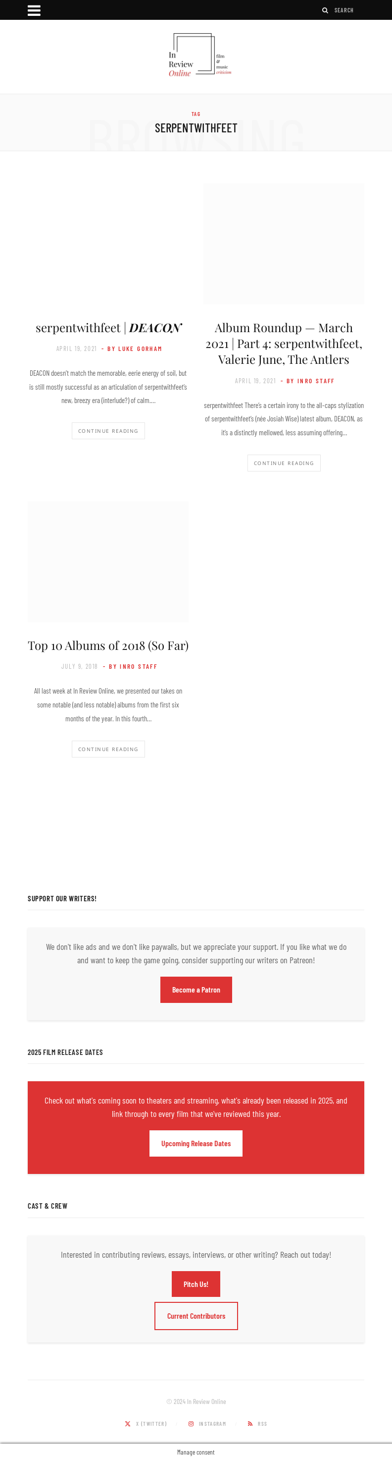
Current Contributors (196, 1315)
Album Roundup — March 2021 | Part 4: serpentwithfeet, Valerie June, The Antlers (283, 343)
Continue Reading (108, 430)
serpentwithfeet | (108, 327)
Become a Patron (196, 989)
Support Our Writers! (62, 898)
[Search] (325, 10)
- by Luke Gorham (131, 348)
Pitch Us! (196, 1283)
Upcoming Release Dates (196, 1143)
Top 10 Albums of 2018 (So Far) (108, 645)
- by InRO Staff (308, 381)
